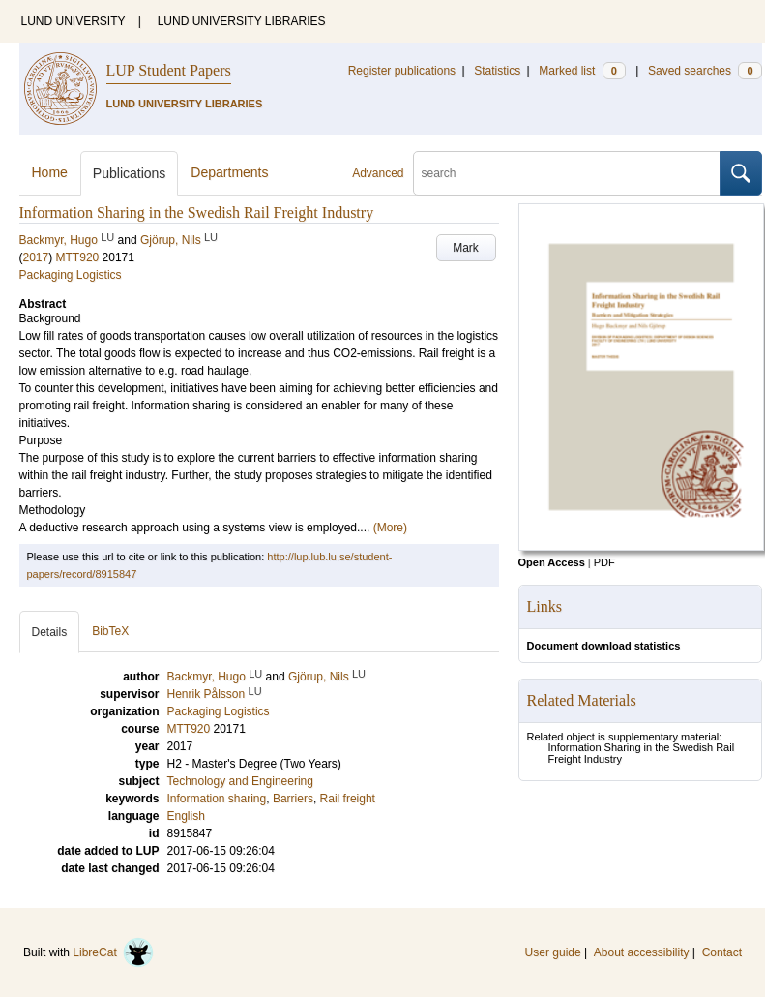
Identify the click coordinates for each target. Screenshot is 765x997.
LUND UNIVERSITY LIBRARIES (242, 21)
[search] (567, 173)
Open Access (551, 562)
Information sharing (217, 798)
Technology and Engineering (240, 781)
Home (50, 172)
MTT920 (78, 257)
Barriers (293, 798)
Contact (722, 952)
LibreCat (113, 952)
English (186, 816)
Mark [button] (466, 248)
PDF (604, 562)
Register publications (402, 70)
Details (50, 632)
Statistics (497, 70)
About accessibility (642, 952)
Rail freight (347, 798)
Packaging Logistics (70, 275)
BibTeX (110, 631)
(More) (390, 527)
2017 (36, 257)
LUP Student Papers (168, 70)
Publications (129, 173)
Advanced (377, 173)
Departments (229, 172)
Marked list (582, 70)
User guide (553, 952)
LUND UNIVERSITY (73, 21)
